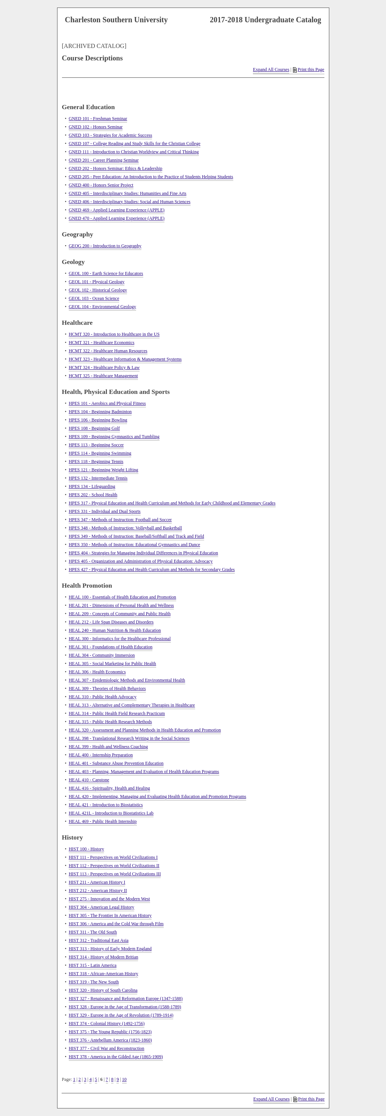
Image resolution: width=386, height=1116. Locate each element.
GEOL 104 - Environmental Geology (102, 306)
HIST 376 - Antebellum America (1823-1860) (110, 1040)
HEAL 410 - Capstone (89, 780)
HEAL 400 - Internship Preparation (101, 755)
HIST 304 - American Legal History (101, 907)
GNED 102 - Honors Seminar (96, 127)
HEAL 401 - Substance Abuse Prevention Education (116, 763)
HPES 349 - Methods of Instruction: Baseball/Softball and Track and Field (136, 536)
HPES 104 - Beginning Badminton (100, 411)
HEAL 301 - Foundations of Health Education (111, 647)
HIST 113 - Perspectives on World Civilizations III (115, 874)
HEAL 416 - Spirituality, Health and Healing (109, 788)
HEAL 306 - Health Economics (97, 672)
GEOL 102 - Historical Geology (98, 290)
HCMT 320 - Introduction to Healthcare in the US (114, 334)
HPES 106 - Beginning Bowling (98, 420)
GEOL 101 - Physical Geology (97, 281)
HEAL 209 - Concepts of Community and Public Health (120, 613)
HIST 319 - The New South (94, 982)
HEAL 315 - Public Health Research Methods (110, 721)
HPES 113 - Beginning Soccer (96, 445)
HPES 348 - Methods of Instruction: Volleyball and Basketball (125, 528)
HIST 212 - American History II (98, 890)
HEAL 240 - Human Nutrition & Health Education (115, 630)
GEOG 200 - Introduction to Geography (105, 246)
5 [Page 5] (96, 1079)
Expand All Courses (271, 69)
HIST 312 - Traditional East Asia (99, 940)
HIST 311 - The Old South (93, 932)
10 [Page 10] (124, 1079)
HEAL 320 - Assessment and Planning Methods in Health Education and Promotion (145, 730)
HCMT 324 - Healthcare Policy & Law (104, 367)
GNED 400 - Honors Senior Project (101, 185)
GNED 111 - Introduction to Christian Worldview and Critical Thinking (134, 151)
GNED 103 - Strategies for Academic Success (110, 135)
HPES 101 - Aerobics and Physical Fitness (107, 403)
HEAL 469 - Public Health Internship (103, 821)
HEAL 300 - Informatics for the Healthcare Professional (120, 638)
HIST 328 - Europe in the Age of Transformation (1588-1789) (125, 1006)
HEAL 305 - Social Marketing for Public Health (112, 663)
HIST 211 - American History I (97, 882)
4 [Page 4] (90, 1079)
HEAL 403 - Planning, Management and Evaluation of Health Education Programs (144, 771)
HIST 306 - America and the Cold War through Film (116, 923)
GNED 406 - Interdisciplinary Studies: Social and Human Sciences (130, 201)
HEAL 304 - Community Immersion (102, 655)
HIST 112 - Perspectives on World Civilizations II (114, 865)
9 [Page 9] (117, 1079)
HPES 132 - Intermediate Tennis (98, 478)
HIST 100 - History (86, 849)
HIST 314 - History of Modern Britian (103, 957)
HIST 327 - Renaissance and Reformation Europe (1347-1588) (126, 998)
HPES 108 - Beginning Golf (94, 428)
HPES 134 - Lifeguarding (92, 486)
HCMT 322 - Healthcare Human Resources (108, 350)
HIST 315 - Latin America (92, 965)
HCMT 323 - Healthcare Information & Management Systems (125, 359)
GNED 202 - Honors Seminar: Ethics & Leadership (116, 168)
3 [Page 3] (85, 1079)
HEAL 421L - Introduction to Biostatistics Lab (111, 813)
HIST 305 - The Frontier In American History (110, 915)
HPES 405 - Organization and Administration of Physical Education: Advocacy (141, 561)
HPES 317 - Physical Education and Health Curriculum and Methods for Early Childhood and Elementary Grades (172, 503)
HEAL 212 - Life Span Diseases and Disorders (111, 622)
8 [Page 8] (112, 1079)
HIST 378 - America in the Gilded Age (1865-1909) (116, 1056)
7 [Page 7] (107, 1079)
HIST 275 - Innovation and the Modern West (109, 898)
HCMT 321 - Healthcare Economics (102, 342)
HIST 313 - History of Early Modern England (110, 948)
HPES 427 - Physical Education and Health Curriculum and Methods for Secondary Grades (152, 569)
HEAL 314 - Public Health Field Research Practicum (117, 713)
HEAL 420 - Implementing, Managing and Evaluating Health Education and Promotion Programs (157, 796)
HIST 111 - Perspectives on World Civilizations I (113, 857)
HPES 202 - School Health (93, 494)
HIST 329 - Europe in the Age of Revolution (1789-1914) (121, 1015)
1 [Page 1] (74, 1079)
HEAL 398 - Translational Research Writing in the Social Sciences (129, 738)
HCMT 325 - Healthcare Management (103, 375)
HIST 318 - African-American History (103, 973)
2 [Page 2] (80, 1079)
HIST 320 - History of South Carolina (103, 990)
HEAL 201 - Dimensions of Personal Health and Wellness (121, 605)
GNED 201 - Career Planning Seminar (104, 160)
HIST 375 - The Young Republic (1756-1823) (110, 1031)
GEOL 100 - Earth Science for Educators (106, 273)
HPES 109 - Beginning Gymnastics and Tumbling (114, 436)
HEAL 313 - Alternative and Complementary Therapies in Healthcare (132, 705)
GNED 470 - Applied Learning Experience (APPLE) (116, 218)
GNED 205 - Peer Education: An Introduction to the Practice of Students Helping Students (151, 176)
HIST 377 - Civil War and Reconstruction (106, 1048)
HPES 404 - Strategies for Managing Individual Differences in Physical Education (143, 553)
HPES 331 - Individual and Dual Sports (105, 511)
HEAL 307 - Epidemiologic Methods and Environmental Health (127, 680)
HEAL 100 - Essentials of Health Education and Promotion (122, 597)
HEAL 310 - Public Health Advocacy (102, 696)
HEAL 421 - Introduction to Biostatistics (106, 804)
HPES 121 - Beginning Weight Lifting (103, 469)
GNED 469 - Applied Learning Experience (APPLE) (116, 210)
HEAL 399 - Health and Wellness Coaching (108, 746)
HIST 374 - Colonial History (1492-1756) (107, 1023)
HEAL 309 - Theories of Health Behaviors (107, 688)
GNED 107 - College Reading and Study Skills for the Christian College (134, 143)
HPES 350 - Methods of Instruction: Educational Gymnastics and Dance (134, 544)
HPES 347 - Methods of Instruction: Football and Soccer (120, 519)
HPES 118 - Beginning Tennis (96, 461)
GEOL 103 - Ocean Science (94, 298)
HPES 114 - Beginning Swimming (100, 453)
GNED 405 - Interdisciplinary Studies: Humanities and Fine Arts (127, 193)
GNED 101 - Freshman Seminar (98, 118)
